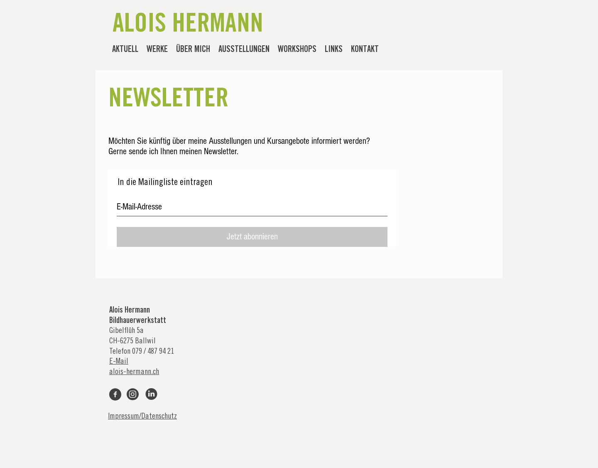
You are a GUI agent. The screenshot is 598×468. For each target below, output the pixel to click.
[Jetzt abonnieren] (252, 237)
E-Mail (118, 362)
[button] (157, 50)
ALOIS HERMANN (188, 26)
